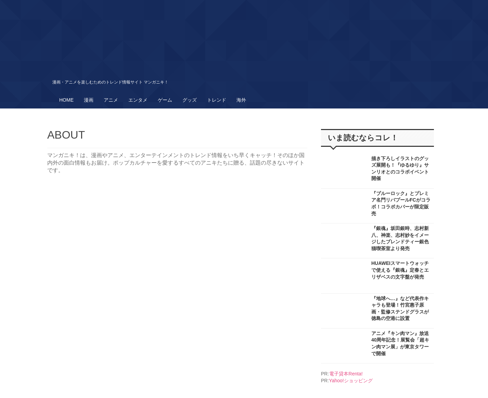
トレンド (216, 100)
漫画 (88, 100)
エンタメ (137, 100)
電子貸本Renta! (345, 373)
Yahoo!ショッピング (350, 380)
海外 (241, 100)
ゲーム (165, 100)
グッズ (189, 100)
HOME (66, 100)
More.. (377, 171)
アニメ (111, 100)
